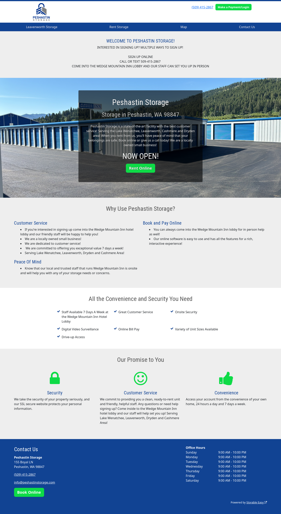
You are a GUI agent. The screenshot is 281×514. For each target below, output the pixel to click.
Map (184, 27)
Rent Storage (118, 27)
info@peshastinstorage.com (34, 482)
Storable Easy (256, 502)
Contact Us (247, 27)
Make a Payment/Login (233, 7)
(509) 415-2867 (202, 7)
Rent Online (140, 168)
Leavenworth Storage (41, 27)
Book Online (29, 492)
